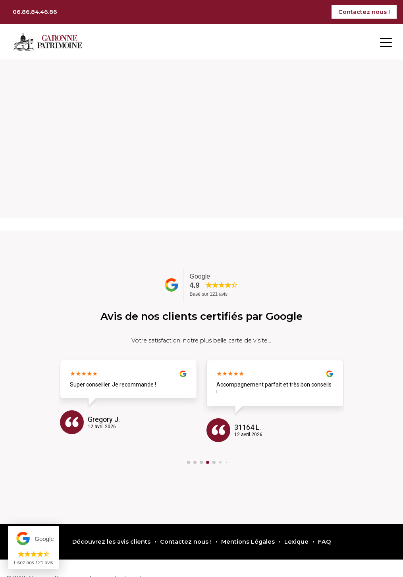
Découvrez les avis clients (111, 541)
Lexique (296, 541)
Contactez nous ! (364, 11)
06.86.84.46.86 (35, 11)
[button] (188, 462)
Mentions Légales (248, 541)
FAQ (324, 541)
